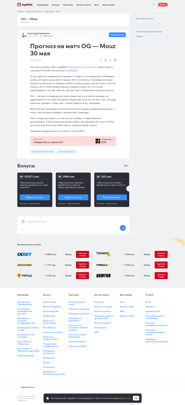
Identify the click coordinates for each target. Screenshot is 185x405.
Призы (46, 362)
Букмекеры (42, 5)
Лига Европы (100, 327)
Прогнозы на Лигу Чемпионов (78, 335)
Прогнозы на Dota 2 (66, 151)
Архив (139, 36)
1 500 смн (129, 254)
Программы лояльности (49, 352)
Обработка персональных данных (157, 340)
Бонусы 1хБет (50, 302)
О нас (148, 302)
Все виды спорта (144, 18)
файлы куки (125, 398)
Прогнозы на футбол (79, 313)
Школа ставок (127, 306)
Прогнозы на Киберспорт (42, 151)
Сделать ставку (82, 275)
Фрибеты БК (49, 316)
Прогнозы (68, 5)
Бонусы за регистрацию (49, 321)
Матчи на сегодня (103, 306)
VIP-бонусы (48, 367)
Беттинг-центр (83, 5)
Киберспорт (49, 12)
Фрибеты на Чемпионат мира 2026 (54, 373)
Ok (136, 398)
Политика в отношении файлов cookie (155, 332)
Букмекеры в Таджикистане (24, 303)
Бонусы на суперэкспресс (50, 338)
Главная (20, 12)
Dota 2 (58, 12)
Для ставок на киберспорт (24, 342)
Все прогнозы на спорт (77, 303)
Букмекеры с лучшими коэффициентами (26, 320)
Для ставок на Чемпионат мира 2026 (28, 349)
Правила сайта (153, 311)
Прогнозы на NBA (77, 346)
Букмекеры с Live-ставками (26, 335)
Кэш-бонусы (49, 327)
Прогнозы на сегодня (79, 309)
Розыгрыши (48, 358)
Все (126, 165)
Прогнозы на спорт (34, 12)
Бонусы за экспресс (53, 332)
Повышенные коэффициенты (50, 345)
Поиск (153, 4)
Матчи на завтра (102, 311)
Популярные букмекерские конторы (24, 311)
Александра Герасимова (81, 66)
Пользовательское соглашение (155, 317)
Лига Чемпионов (102, 323)
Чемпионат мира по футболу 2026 (104, 317)
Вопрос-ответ (127, 316)
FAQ (122, 311)
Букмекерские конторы (29, 244)
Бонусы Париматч (52, 306)
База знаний (108, 5)
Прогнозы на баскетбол (75, 319)
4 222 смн (51, 275)
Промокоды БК (50, 311)
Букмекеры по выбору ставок (28, 328)
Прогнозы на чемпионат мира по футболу (78, 327)
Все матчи (99, 302)
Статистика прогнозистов (149, 31)
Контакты (150, 306)
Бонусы (55, 5)
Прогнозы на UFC (77, 341)
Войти (163, 4)
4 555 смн (129, 265)
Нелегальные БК (25, 355)
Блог (96, 5)
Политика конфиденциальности (156, 324)
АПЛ (96, 332)
